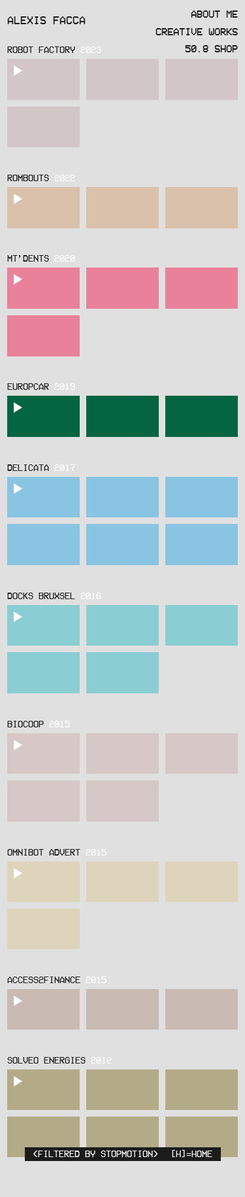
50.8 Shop (211, 48)
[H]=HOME (191, 1154)
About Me (214, 13)
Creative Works (196, 31)
